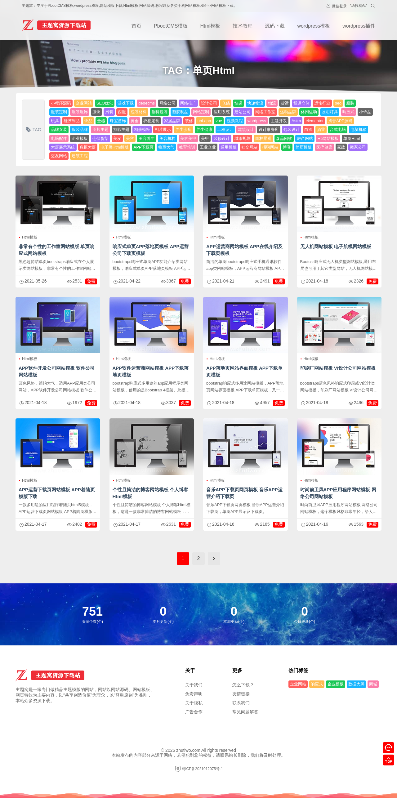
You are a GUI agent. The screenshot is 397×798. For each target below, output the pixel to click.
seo (338, 103)
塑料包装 (159, 111)
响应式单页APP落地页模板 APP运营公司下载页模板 (151, 250)
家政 (341, 147)
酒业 (321, 129)
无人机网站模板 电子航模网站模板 (335, 246)
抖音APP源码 (340, 120)
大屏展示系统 (63, 147)
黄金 (135, 120)
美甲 (205, 138)
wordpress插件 (358, 26)
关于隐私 (194, 702)
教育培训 (187, 147)
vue (219, 120)
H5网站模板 (328, 138)
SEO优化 (104, 103)
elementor (314, 120)
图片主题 (100, 129)
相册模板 (142, 129)
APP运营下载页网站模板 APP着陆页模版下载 (57, 493)
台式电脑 (338, 129)
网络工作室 (265, 111)
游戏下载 (126, 103)
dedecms (146, 103)
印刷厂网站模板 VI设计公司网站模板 (338, 368)
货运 (285, 103)
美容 (130, 138)
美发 (117, 138)
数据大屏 (88, 147)
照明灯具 (330, 111)
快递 (238, 103)
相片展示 (163, 129)
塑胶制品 (180, 111)
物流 (272, 103)
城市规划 (242, 138)
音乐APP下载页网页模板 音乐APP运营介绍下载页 (244, 493)
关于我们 (194, 684)
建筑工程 (80, 156)
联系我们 (241, 702)
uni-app (204, 120)
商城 (373, 684)
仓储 (226, 103)
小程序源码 (61, 103)
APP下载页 (143, 147)
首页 (136, 26)
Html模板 (210, 26)
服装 (350, 103)
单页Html (351, 138)
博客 (287, 147)
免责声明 (194, 693)
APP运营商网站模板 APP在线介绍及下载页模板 (244, 250)
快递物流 (255, 103)
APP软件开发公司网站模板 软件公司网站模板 (57, 371)
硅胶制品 (72, 120)
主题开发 (279, 120)
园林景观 (263, 138)
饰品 (88, 120)
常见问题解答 (245, 711)
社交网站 (249, 147)
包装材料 (139, 111)
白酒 (308, 129)
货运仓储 (301, 103)
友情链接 (241, 693)
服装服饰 (80, 111)
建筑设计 (246, 129)
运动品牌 (288, 111)
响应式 (348, 111)
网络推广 (188, 103)
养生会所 (184, 129)
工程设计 (225, 129)
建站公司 (242, 111)
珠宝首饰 (118, 120)
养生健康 (204, 129)
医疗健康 (324, 147)
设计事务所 (269, 129)
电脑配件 (59, 138)
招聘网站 (270, 147)
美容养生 (147, 138)
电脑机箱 (358, 129)
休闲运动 (309, 111)
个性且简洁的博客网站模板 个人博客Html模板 (150, 493)
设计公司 (209, 103)
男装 (109, 111)
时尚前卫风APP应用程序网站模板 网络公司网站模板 (338, 493)
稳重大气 (166, 147)
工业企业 (208, 147)
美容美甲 (188, 138)
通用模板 (229, 147)
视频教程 (235, 120)
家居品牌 (172, 120)
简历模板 (304, 147)
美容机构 (167, 138)
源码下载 (275, 26)
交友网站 (59, 156)
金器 (101, 120)
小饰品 (365, 111)
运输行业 (322, 103)
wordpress (257, 120)
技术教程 (242, 26)
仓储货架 (100, 138)
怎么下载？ (243, 684)
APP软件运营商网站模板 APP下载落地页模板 (151, 371)
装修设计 (222, 138)
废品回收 (284, 138)
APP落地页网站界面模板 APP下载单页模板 (244, 371)
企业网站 (84, 103)
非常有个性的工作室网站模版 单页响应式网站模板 (56, 250)
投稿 (358, 6)
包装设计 (291, 129)
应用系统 (222, 111)
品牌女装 (59, 129)
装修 (189, 120)
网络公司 (167, 103)
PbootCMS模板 (171, 26)
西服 (122, 111)
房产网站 (305, 138)
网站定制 (201, 111)
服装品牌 (80, 129)
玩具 (55, 120)
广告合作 (194, 711)
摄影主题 (121, 129)
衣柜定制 (151, 120)
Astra (296, 120)
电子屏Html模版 (114, 147)
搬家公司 (358, 147)
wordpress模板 (313, 26)
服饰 (96, 111)
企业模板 (80, 138)
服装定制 (59, 111)
